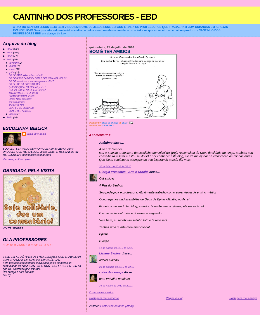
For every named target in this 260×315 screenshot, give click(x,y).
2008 (10, 52)
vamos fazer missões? (20, 99)
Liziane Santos (110, 253)
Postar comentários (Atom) (117, 306)
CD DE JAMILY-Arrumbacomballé (26, 75)
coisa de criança (111, 272)
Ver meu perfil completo (17, 159)
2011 (10, 117)
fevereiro (14, 62)
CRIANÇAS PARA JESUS (22, 96)
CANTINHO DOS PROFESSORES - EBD (85, 16)
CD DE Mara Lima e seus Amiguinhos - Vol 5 (31, 81)
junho (12, 69)
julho (12, 72)
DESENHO (108, 125)
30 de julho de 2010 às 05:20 (115, 166)
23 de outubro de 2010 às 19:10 (116, 267)
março (13, 65)
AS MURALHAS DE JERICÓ (23, 93)
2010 (10, 59)
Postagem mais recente (104, 298)
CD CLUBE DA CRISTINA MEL (25, 84)
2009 (10, 55)
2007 (10, 48)
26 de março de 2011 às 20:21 (116, 285)
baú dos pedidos (17, 102)
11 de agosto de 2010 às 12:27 (116, 248)
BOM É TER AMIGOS (20, 111)
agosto (13, 114)
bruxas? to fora (16, 105)
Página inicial (174, 298)
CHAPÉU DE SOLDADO (21, 108)
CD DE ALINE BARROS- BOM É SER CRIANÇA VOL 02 (38, 78)
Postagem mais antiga (243, 298)
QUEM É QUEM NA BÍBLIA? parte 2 (27, 90)
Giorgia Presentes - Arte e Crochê (124, 172)
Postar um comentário (101, 292)
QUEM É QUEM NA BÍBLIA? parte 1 (27, 87)
